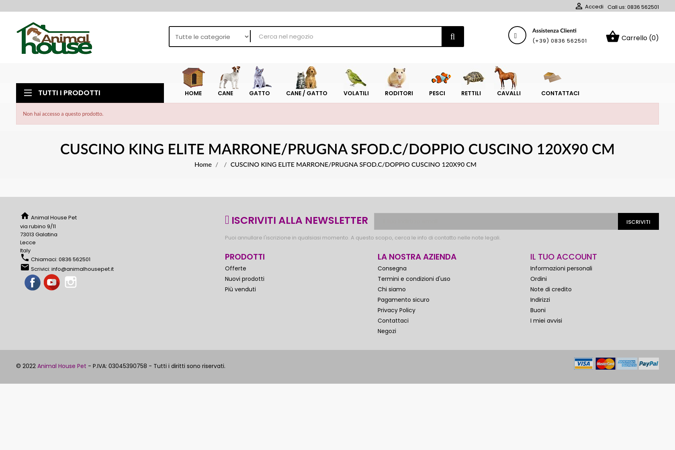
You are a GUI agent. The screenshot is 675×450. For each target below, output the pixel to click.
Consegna (392, 268)
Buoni (538, 310)
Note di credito (551, 289)
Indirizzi (540, 300)
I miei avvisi (546, 321)
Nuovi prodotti (244, 279)
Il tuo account (563, 256)
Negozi (387, 331)
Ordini (538, 279)
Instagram (71, 283)
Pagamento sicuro (404, 300)
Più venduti (240, 289)
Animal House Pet (61, 366)
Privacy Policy (396, 310)
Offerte (235, 268)
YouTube (52, 283)
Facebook (33, 283)
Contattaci (393, 321)
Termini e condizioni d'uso (414, 279)
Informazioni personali (561, 268)
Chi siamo (392, 289)
